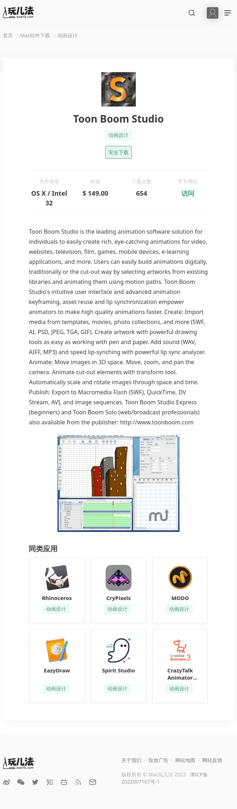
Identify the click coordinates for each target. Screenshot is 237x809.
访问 (187, 193)
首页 (8, 35)
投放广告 (158, 760)
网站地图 (185, 760)
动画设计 (67, 35)
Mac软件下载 (35, 35)
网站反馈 (212, 760)
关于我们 (131, 760)
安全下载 (118, 152)
